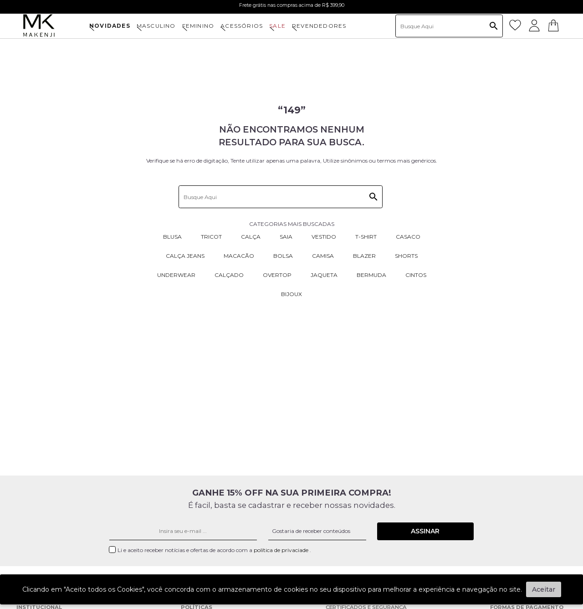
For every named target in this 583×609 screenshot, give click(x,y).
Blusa (172, 236)
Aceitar (543, 589)
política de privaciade (282, 550)
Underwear (176, 274)
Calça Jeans (185, 255)
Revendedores (319, 25)
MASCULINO (156, 25)
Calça (251, 236)
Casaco (408, 236)
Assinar (425, 531)
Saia (286, 236)
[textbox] (449, 26)
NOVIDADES (109, 25)
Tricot (211, 236)
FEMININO (198, 25)
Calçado (229, 274)
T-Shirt (366, 236)
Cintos (415, 274)
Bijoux (291, 294)
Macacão (239, 255)
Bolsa (283, 255)
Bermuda (371, 274)
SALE (277, 25)
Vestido (324, 236)
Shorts (406, 255)
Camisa (323, 255)
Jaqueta (324, 274)
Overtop (277, 274)
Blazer (364, 255)
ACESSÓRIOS (241, 25)
